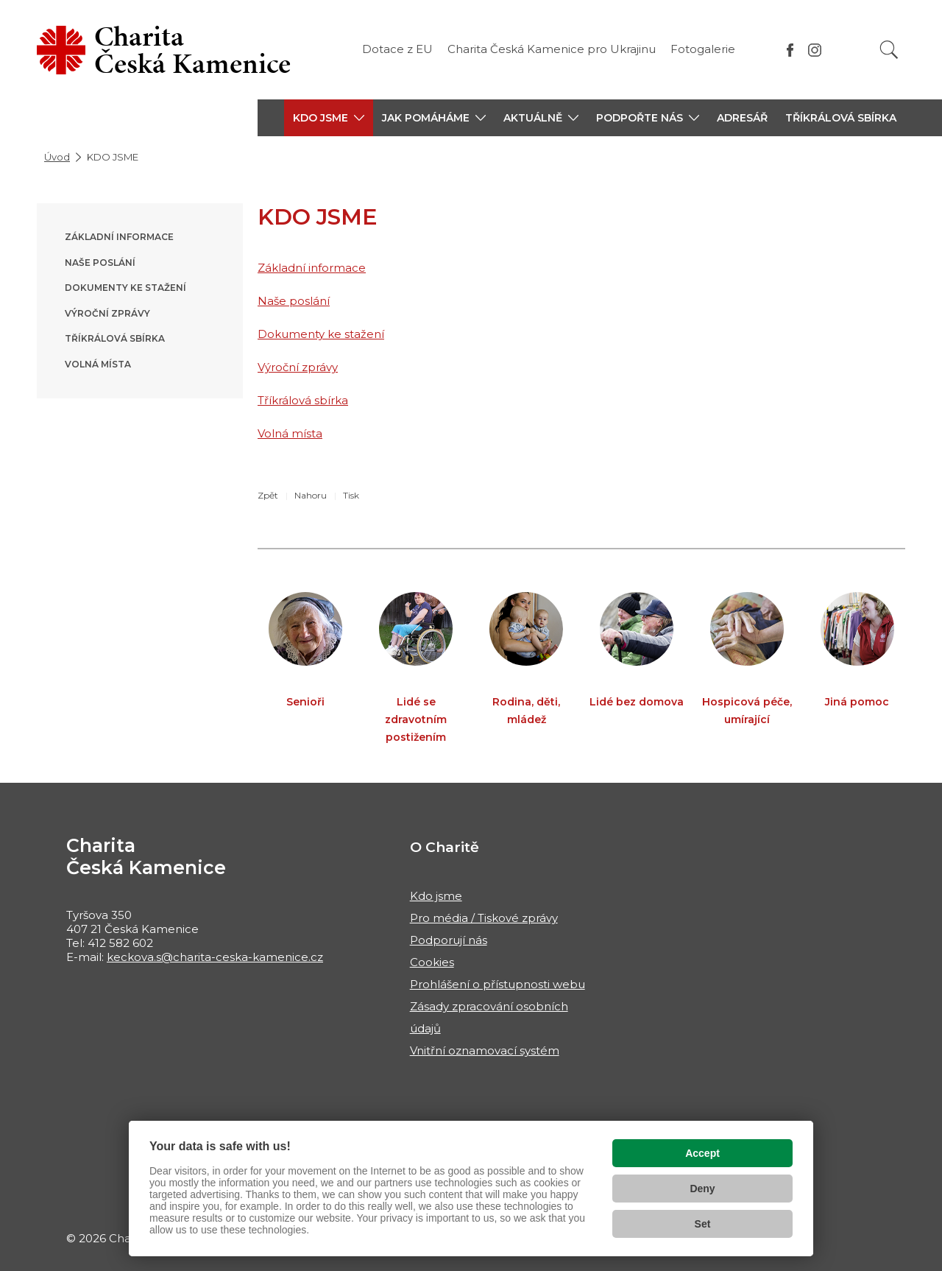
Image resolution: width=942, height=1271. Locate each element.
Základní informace (119, 236)
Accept (702, 1153)
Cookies (432, 962)
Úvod (57, 157)
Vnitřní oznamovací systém (484, 1050)
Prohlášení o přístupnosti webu (497, 984)
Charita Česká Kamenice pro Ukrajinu (551, 49)
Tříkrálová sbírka (840, 117)
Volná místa (98, 364)
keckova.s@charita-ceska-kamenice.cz (215, 957)
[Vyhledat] (889, 49)
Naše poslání (100, 262)
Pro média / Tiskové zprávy (484, 918)
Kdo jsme (436, 896)
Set (703, 1224)
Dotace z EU (397, 49)
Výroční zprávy (107, 313)
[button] (328, 117)
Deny (702, 1188)
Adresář (742, 117)
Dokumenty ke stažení (125, 287)
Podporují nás (448, 940)
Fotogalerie (702, 49)
